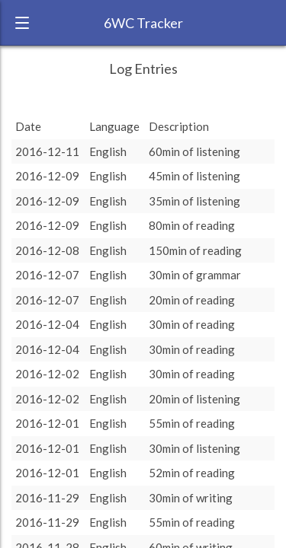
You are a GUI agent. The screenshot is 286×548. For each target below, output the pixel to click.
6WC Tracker (143, 22)
